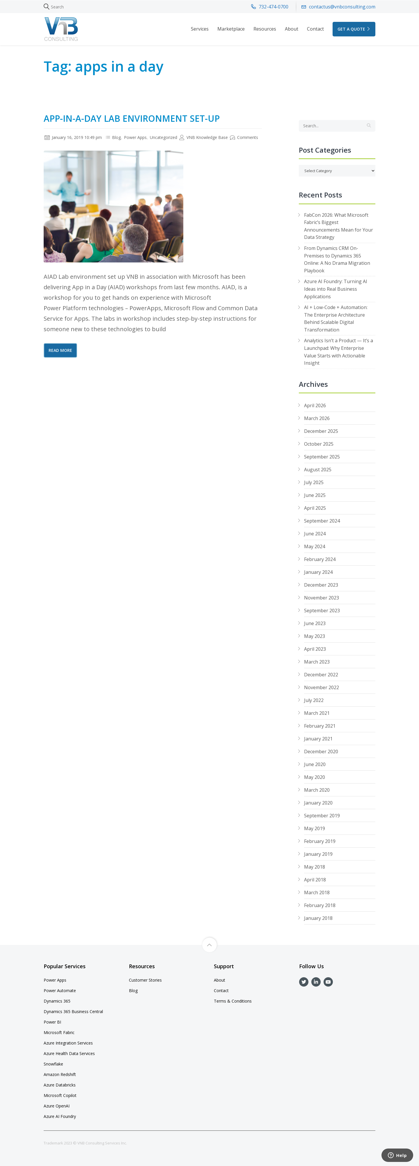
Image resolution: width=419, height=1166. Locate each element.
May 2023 (314, 636)
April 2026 (315, 405)
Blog (116, 137)
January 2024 (318, 572)
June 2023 (315, 623)
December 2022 (321, 674)
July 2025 (314, 482)
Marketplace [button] (231, 29)
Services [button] (200, 29)
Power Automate (60, 990)
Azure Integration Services (68, 1043)
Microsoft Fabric (59, 1032)
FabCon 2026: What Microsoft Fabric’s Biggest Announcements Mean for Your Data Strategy (338, 226)
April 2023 (315, 649)
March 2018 (317, 892)
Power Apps (135, 137)
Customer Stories (145, 980)
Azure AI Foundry (60, 1116)
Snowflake (53, 1064)
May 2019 (314, 828)
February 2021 (319, 726)
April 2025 (315, 508)
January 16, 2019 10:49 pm (73, 137)
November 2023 (321, 598)
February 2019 (319, 841)
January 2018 (318, 918)
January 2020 (318, 803)
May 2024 (314, 546)
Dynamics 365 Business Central (73, 1011)
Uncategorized (163, 137)
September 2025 (322, 457)
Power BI (52, 1022)
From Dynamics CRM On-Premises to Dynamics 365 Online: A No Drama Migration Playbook (337, 259)
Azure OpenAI (57, 1106)
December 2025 (321, 431)
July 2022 (314, 700)
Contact (315, 29)
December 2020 (321, 751)
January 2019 (318, 854)
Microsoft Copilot (60, 1095)
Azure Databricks (60, 1085)
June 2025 (315, 495)
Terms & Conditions (233, 1001)
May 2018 (314, 867)
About (291, 29)
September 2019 (322, 815)
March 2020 (317, 790)
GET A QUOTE (354, 29)
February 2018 (319, 905)
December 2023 (321, 585)
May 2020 (314, 777)
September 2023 (322, 610)
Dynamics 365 (57, 1001)
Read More (60, 350)
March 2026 (317, 418)
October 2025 (318, 444)
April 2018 (315, 879)
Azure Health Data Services (69, 1053)
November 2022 (321, 687)
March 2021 (317, 713)
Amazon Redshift (60, 1074)
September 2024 (322, 521)
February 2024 (319, 559)
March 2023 (317, 662)
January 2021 (318, 738)
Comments (244, 137)
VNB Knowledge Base (203, 137)
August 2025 (317, 469)
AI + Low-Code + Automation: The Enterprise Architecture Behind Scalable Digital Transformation (335, 318)
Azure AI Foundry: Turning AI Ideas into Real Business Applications (335, 288)
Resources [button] (264, 29)
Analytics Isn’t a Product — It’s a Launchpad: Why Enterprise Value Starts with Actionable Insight (338, 351)
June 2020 (315, 764)
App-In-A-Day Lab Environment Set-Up (132, 118)
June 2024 (315, 533)
